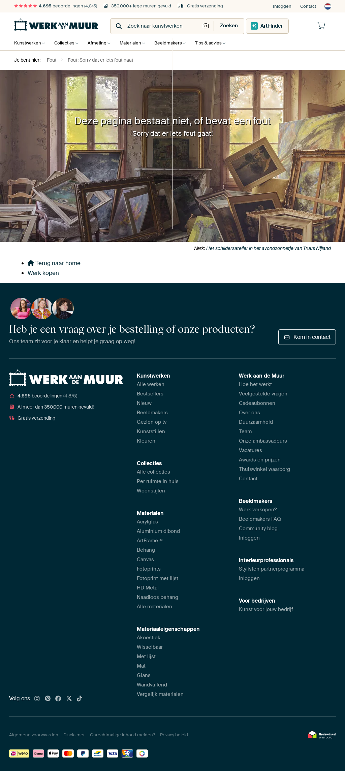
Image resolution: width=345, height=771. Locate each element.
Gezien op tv (151, 422)
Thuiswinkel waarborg (264, 469)
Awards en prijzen (260, 459)
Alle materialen (154, 606)
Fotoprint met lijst (157, 578)
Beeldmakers (175, 43)
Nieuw (144, 403)
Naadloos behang (157, 597)
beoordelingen (55, 6)
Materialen (135, 43)
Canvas (145, 559)
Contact (308, 6)
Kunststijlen (151, 431)
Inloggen (282, 6)
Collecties (66, 43)
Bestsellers (150, 393)
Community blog (258, 528)
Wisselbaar (150, 647)
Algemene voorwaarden (33, 735)
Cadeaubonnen (257, 403)
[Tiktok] (79, 699)
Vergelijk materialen (160, 694)
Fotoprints (149, 569)
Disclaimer (74, 735)
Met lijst (146, 656)
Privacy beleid (174, 735)
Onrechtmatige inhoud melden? (122, 735)
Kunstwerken (27, 43)
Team (245, 431)
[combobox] (156, 26)
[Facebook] (58, 699)
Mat (141, 666)
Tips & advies (216, 43)
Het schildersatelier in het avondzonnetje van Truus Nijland (268, 248)
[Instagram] (37, 699)
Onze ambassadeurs (263, 441)
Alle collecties (153, 472)
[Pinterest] (48, 699)
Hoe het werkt (255, 384)
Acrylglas (147, 521)
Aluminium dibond (158, 531)
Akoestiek (148, 637)
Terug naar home (54, 263)
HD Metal (148, 587)
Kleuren (146, 441)
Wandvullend (152, 684)
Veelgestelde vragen (263, 393)
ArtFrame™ (150, 540)
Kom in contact (307, 337)
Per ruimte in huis (158, 481)
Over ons (249, 412)
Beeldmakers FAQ (260, 519)
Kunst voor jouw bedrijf (266, 609)
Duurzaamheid (256, 422)
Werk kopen (43, 273)
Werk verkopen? (258, 509)
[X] (69, 699)
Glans (144, 675)
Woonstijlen (151, 490)
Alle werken (150, 384)
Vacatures (250, 450)
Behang (146, 550)
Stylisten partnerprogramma (271, 569)
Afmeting (100, 43)
